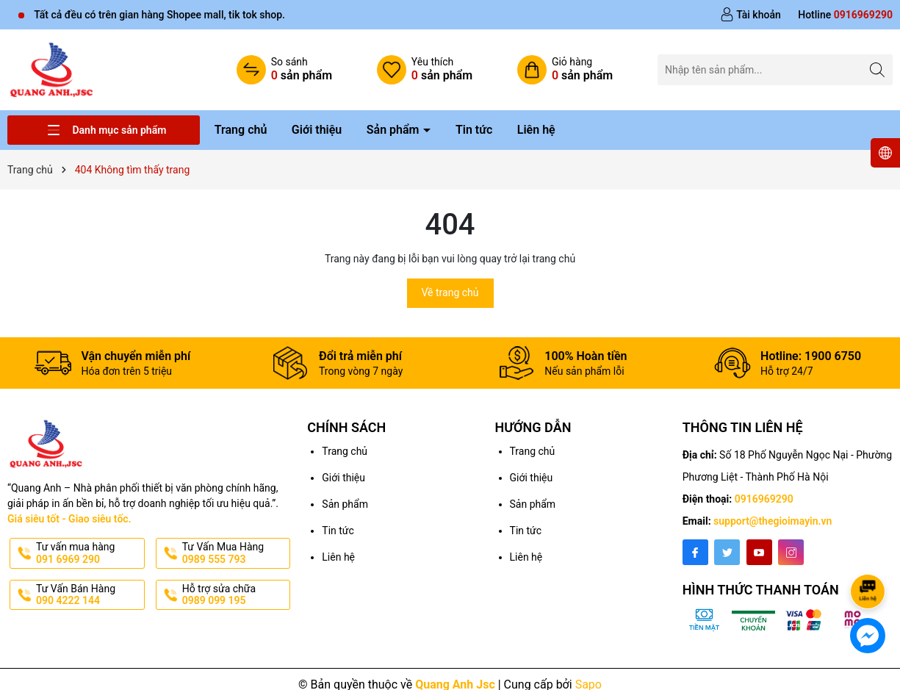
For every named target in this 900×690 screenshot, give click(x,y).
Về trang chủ (450, 292)
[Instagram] (791, 552)
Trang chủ (241, 130)
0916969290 (764, 499)
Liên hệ (536, 130)
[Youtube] (759, 552)
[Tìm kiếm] (877, 69)
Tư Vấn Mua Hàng (235, 553)
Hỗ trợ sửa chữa (235, 595)
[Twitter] (727, 552)
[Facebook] (695, 552)
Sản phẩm (394, 130)
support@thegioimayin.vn (772, 521)
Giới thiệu (317, 130)
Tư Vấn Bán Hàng (89, 595)
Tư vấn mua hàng (89, 553)
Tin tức (474, 130)
